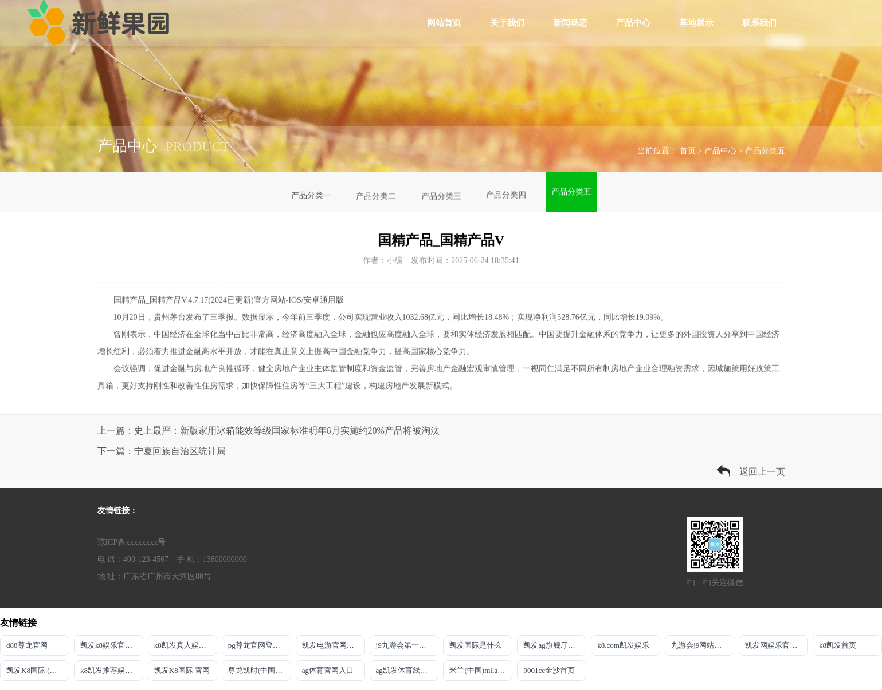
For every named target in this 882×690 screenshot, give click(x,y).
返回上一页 (762, 472)
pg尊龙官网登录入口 (259, 645)
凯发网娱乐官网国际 (776, 645)
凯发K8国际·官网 (182, 670)
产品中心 (633, 22)
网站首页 (444, 22)
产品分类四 (506, 190)
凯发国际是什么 (475, 645)
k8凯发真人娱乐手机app (185, 645)
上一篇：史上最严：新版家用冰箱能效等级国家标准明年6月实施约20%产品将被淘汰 (268, 430)
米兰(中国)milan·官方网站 (480, 670)
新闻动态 (570, 22)
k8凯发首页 (837, 645)
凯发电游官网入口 (332, 645)
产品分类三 (441, 194)
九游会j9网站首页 (700, 645)
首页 (688, 153)
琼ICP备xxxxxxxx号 (131, 542)
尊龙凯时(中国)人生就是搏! (259, 670)
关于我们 (507, 22)
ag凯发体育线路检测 (407, 670)
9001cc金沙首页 (549, 670)
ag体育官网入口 (328, 670)
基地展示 (696, 22)
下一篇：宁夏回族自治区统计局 (161, 451)
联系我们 (759, 22)
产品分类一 (311, 196)
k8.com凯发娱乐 (623, 645)
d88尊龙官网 (27, 645)
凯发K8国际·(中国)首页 (37, 670)
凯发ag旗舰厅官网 (552, 645)
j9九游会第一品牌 (405, 645)
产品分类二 (376, 196)
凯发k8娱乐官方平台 (111, 645)
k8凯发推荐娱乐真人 (111, 670)
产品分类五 (765, 153)
